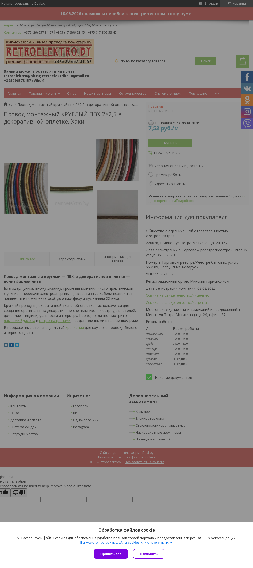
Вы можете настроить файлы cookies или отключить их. (124, 542)
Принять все (110, 554)
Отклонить (149, 554)
